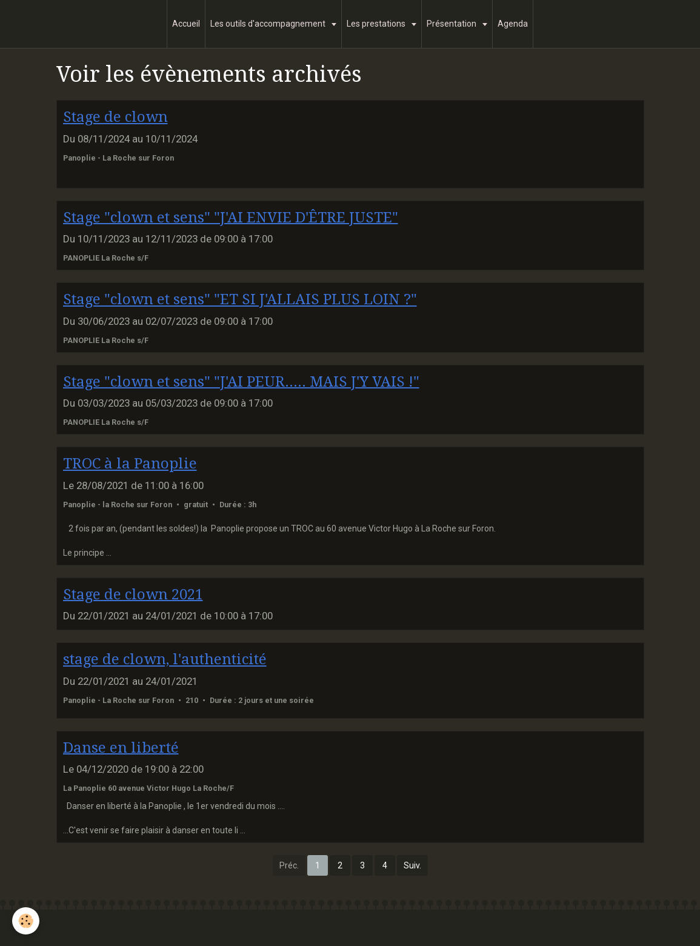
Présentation (452, 23)
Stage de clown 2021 (133, 593)
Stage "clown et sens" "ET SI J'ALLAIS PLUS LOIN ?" (240, 299)
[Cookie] (25, 920)
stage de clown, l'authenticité (165, 659)
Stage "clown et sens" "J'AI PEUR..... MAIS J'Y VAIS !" (241, 381)
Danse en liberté (121, 747)
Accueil (186, 23)
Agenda (513, 23)
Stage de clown (115, 116)
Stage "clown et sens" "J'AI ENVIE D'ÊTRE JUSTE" (230, 216)
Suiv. (412, 865)
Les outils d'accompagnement (268, 23)
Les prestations (377, 23)
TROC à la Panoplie (130, 463)
